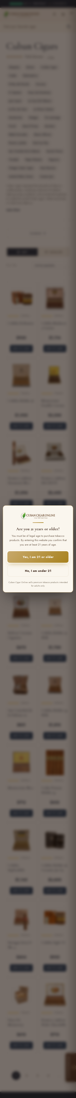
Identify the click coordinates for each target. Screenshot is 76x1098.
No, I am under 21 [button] (38, 571)
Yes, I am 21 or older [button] (38, 557)
